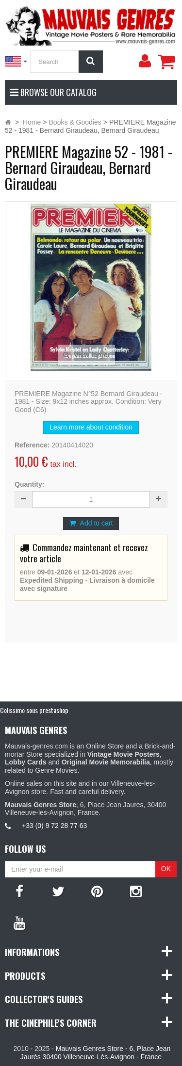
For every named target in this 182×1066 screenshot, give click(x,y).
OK (166, 869)
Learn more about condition (91, 427)
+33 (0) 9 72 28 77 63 (54, 825)
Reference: (32, 445)
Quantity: (29, 484)
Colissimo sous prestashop (34, 710)
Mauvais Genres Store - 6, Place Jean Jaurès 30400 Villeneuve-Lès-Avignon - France (95, 1053)
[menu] (144, 61)
